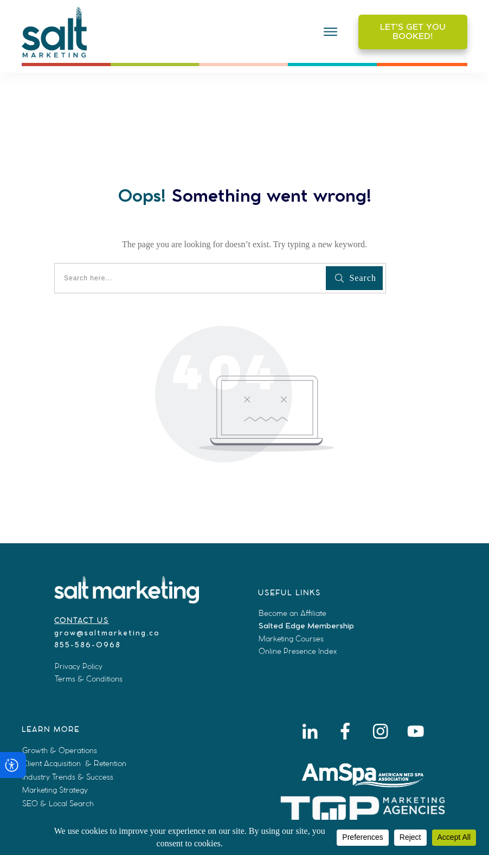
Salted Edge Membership (306, 626)
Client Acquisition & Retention (74, 763)
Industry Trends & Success (67, 777)
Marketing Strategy (55, 790)
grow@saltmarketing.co (107, 633)
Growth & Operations (59, 750)
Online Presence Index (298, 651)
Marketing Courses (291, 638)
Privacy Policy (78, 666)
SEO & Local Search (58, 803)
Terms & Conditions (89, 678)
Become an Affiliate (292, 613)
